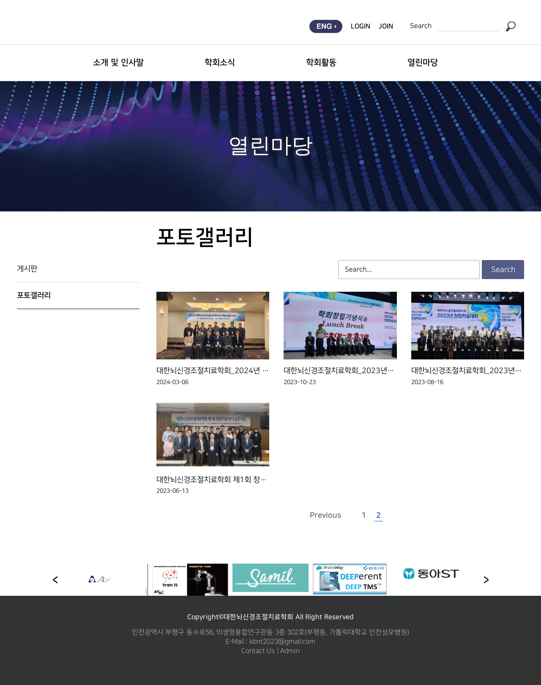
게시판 (27, 269)
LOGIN (360, 26)
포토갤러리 (34, 295)
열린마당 (422, 62)
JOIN (386, 26)
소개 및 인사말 (118, 62)
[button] (486, 580)
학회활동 (321, 62)
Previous (325, 515)
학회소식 (220, 62)
